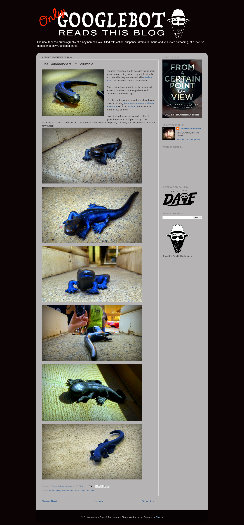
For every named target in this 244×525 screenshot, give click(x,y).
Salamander (67, 490)
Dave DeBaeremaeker (190, 128)
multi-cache (132, 106)
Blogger (159, 517)
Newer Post (49, 501)
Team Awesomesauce (84, 490)
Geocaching (55, 490)
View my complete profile (188, 139)
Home (99, 501)
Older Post (148, 501)
